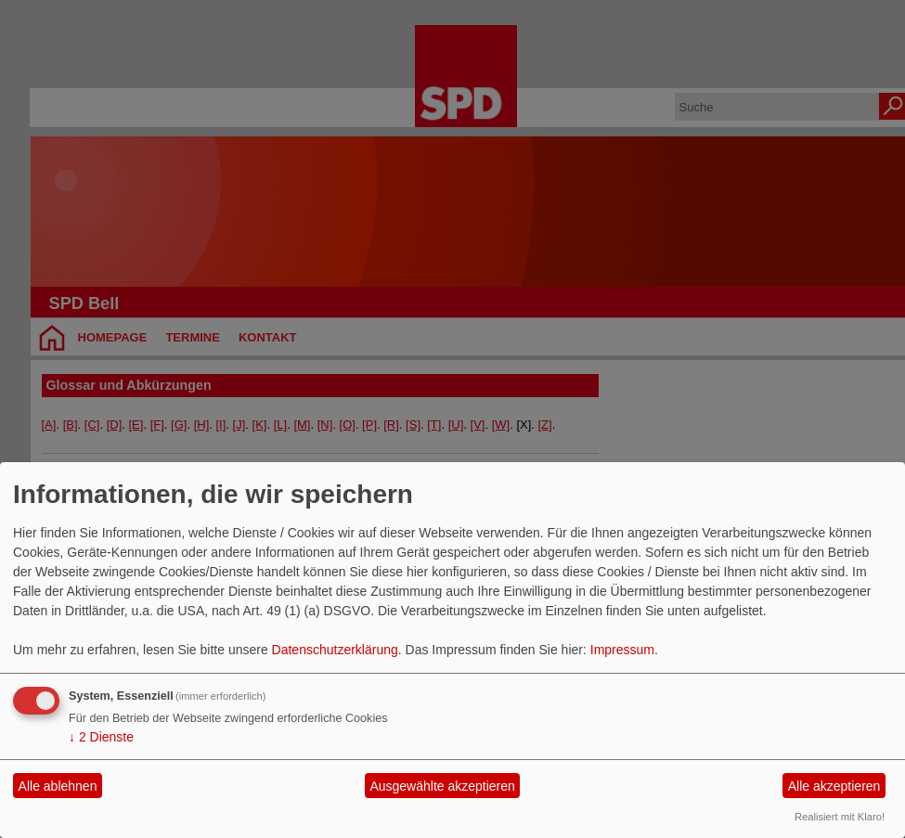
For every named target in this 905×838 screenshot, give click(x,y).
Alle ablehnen (58, 786)
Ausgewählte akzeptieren (441, 786)
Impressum (622, 649)
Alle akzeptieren (834, 786)
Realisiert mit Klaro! (840, 816)
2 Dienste (101, 736)
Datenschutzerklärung (335, 649)
